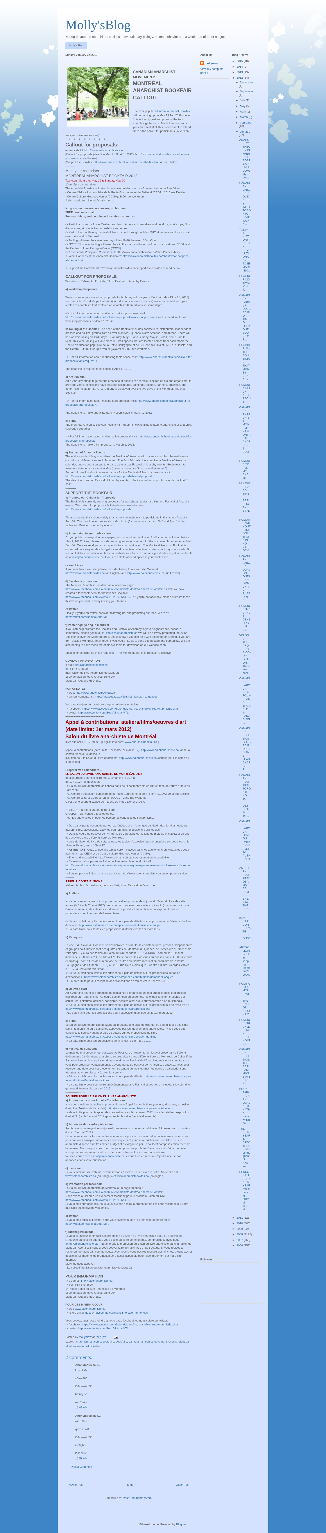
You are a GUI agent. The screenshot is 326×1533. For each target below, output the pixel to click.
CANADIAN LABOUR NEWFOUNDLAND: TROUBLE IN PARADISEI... (245, 700)
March (244, 117)
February (245, 122)
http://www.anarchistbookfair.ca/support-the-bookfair (126, 162)
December (246, 82)
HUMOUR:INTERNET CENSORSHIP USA (244, 617)
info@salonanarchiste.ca (88, 557)
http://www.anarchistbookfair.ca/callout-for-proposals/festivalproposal (108, 476)
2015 (240, 61)
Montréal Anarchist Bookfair (172, 111)
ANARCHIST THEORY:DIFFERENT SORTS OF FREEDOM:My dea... (244, 158)
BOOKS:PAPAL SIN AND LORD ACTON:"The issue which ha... (244, 1106)
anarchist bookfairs (102, 1341)
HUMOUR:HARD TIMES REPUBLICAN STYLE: (244, 499)
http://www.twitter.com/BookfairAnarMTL (103, 712)
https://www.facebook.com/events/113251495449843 (98, 597)
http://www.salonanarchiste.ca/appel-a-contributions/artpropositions (107, 1008)
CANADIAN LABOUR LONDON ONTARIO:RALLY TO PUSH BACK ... (244, 842)
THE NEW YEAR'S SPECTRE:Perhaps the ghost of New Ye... (244, 1147)
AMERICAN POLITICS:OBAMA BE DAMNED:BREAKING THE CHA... (244, 890)
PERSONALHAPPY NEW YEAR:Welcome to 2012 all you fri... (244, 1190)
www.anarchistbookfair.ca (141, 742)
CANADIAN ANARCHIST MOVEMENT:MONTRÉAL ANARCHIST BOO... (245, 431)
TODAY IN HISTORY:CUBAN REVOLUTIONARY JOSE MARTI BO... (245, 250)
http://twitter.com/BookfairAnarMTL (87, 616)
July (243, 100)
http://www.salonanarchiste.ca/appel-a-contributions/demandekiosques (128, 977)
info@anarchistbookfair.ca (91, 664)
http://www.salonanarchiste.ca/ (103, 150)
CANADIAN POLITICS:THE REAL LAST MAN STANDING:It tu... (244, 1066)
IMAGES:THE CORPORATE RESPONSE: (245, 929)
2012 (240, 77)
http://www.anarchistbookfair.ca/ (85, 573)
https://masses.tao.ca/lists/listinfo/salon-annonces (126, 696)
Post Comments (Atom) (137, 1498)
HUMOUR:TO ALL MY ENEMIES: (244, 469)
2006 (240, 1245)
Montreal (184, 1341)
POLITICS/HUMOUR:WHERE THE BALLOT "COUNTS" (244, 999)
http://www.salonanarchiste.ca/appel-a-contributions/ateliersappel (120, 925)
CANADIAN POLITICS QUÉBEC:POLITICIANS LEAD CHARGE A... (245, 749)
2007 (240, 1240)
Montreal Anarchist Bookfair (82, 1346)
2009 (240, 1228)
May (243, 106)
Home (130, 1484)
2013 (240, 72)
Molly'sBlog (98, 25)
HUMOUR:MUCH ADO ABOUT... (245, 393)
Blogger (181, 1524)
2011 (240, 1217)
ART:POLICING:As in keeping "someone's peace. (244, 963)
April (243, 111)
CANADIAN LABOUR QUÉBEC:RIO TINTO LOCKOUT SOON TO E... (245, 317)
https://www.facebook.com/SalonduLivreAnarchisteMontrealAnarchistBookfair (114, 589)
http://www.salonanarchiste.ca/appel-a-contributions (140, 1108)
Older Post (182, 1484)
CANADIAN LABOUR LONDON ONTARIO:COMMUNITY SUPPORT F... (244, 578)
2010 (240, 1223)
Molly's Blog (76, 45)
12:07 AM (81, 1407)
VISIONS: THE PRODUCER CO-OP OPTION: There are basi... (245, 654)
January (245, 131)
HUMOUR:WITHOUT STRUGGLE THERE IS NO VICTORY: (245, 535)
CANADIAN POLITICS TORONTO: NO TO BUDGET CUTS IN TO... (245, 795)
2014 (240, 66)
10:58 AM (81, 1458)
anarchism (82, 1341)
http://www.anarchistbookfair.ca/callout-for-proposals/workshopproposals (111, 317)
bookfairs (121, 1341)
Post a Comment (81, 1466)
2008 (240, 1234)
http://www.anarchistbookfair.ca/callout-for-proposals (98, 509)
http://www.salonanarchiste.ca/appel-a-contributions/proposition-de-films (110, 1036)
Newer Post (76, 1484)
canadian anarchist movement (148, 1341)
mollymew (212, 63)
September (247, 91)
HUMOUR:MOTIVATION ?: (244, 282)
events (172, 1341)
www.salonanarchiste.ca (80, 1176)
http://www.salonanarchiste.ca (160, 750)
